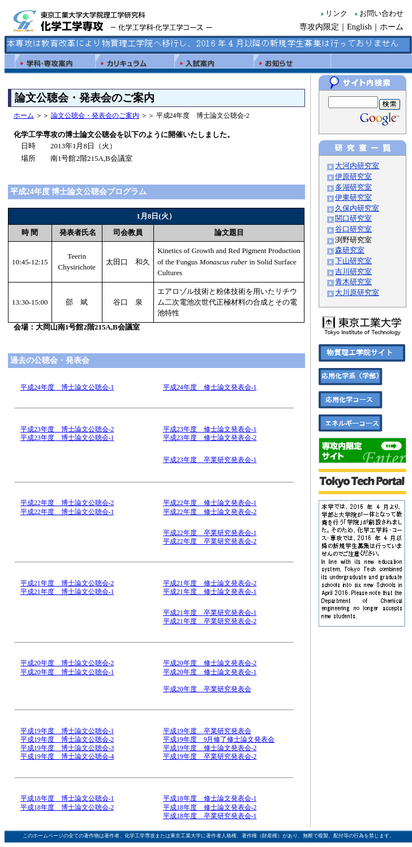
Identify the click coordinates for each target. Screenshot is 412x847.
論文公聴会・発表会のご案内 (95, 115)
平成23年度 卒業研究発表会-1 (209, 460)
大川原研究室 (357, 293)
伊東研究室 (353, 198)
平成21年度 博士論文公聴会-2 (67, 583)
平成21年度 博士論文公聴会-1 (67, 592)
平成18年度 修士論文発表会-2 (209, 807)
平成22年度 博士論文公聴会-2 (67, 503)
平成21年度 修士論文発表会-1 (209, 592)
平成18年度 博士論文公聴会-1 (67, 798)
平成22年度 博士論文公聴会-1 (67, 512)
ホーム (392, 26)
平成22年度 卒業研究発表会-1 (209, 533)
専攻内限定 (319, 26)
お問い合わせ (381, 14)
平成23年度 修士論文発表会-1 (209, 429)
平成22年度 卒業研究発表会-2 (209, 541)
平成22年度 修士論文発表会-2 (209, 512)
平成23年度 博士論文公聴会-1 (67, 438)
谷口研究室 (353, 229)
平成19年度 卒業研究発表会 (207, 731)
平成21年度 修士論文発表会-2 (209, 583)
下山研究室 (353, 261)
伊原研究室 (353, 177)
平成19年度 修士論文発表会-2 (209, 748)
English (359, 26)
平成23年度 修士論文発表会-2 (209, 438)
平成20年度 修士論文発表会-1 (209, 672)
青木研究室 (353, 282)
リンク (336, 14)
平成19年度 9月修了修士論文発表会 (218, 739)
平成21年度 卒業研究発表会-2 (209, 621)
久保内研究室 (357, 208)
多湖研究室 (353, 187)
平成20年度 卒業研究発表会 (207, 689)
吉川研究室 (353, 272)
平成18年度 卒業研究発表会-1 (209, 816)
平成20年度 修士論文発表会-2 (209, 663)
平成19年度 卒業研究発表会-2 (209, 756)
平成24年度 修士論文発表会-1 (209, 387)
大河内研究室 (357, 166)
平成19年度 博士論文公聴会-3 (67, 748)
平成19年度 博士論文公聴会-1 (67, 731)
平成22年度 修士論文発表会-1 (209, 503)
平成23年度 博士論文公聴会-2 (67, 429)
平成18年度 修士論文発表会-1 (209, 798)
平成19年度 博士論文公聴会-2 (67, 739)
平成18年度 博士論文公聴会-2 (67, 807)
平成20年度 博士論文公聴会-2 (67, 663)
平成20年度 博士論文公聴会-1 (67, 672)
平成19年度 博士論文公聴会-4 (67, 756)
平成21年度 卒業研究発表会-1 (209, 613)
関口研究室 (353, 219)
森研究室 (349, 250)
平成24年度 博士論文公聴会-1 (67, 387)
